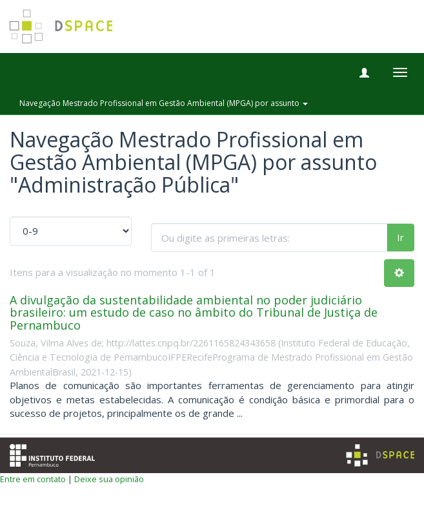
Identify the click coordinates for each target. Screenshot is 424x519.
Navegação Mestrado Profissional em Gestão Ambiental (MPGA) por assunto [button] (163, 103)
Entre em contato (33, 479)
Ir (400, 237)
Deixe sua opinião (109, 479)
